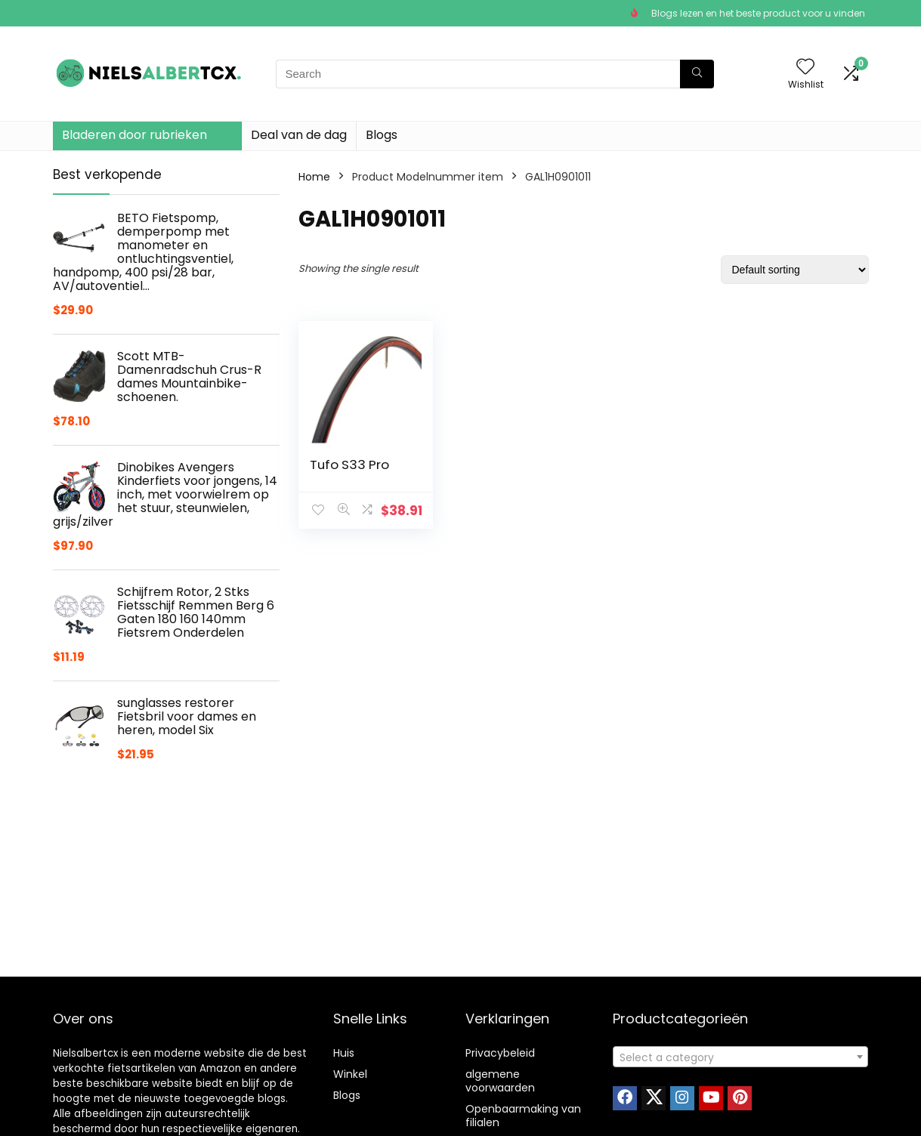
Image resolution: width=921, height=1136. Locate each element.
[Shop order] (795, 269)
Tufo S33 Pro (349, 464)
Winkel (350, 1074)
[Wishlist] (805, 67)
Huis (343, 1052)
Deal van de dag (299, 135)
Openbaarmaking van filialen (523, 1115)
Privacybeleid (500, 1052)
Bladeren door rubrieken (134, 135)
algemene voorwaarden (500, 1081)
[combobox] (740, 1056)
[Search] (697, 74)
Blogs (381, 135)
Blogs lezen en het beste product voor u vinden (758, 13)
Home (314, 176)
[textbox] (740, 1057)
